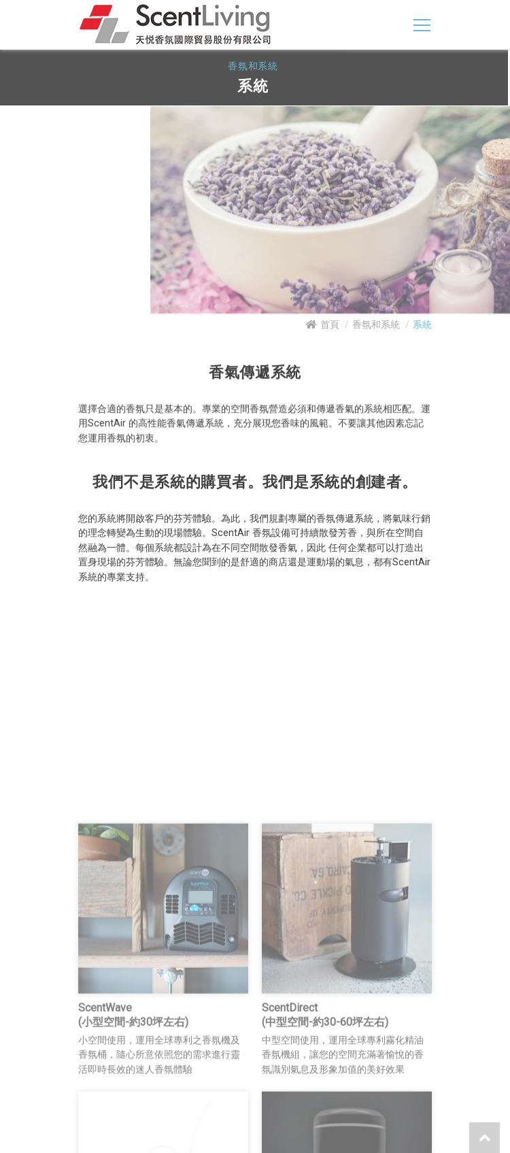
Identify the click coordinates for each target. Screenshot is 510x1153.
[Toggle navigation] (422, 25)
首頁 (329, 324)
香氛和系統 (376, 324)
